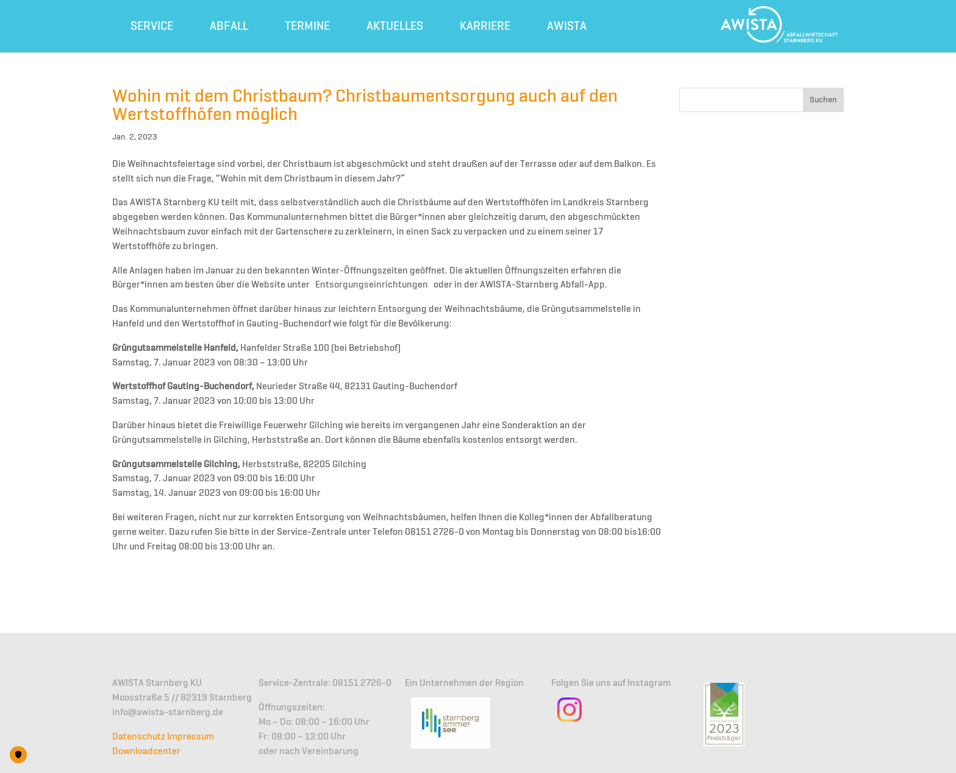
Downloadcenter (146, 752)
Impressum (190, 737)
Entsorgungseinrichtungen (371, 285)
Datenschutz (138, 737)
